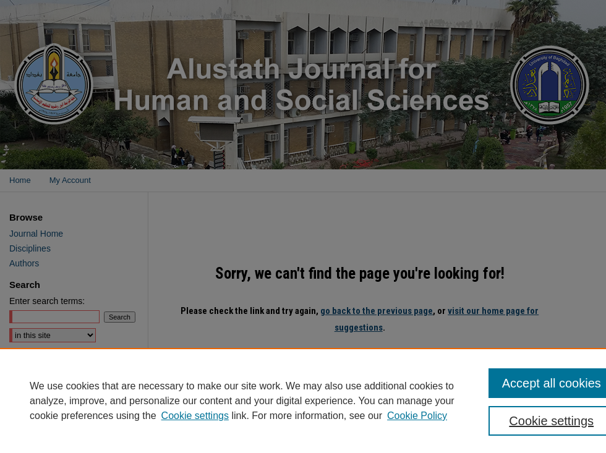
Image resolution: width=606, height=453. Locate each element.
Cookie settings (195, 415)
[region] (303, 400)
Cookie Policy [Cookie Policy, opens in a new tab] (417, 415)
